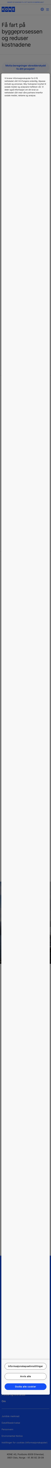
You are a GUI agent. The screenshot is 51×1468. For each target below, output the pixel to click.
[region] (25, 734)
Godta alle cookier (25, 1386)
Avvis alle (25, 1376)
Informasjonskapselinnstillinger (25, 1366)
